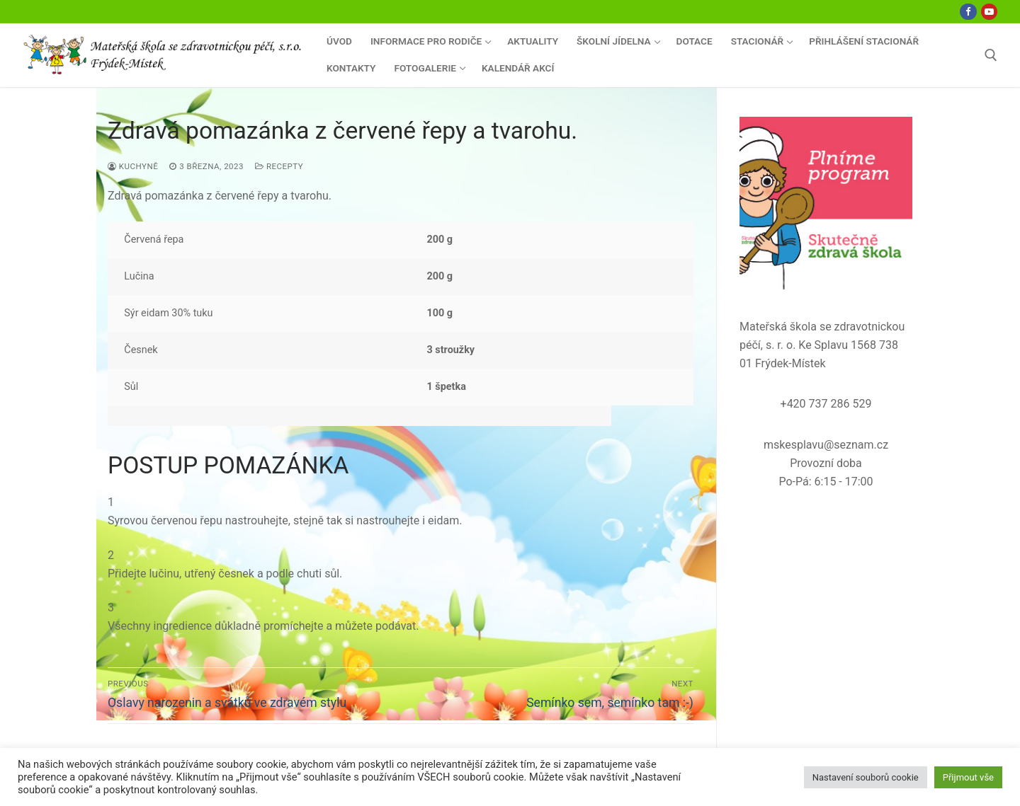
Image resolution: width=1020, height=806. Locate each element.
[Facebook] (968, 12)
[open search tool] (991, 55)
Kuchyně (133, 166)
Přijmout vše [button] (968, 777)
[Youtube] (989, 12)
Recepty (279, 166)
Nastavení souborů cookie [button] (865, 777)
